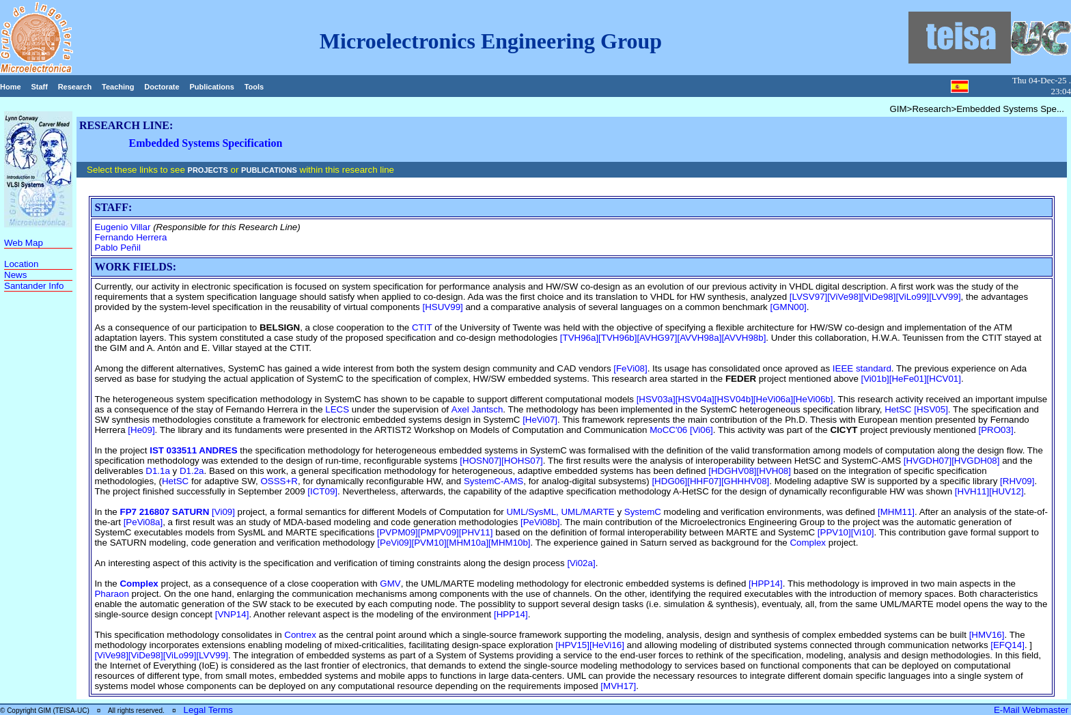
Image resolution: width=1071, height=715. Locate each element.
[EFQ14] (1007, 645)
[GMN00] (788, 307)
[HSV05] (931, 409)
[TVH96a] (579, 338)
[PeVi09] (394, 542)
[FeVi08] (630, 368)
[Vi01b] (875, 379)
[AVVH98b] (743, 338)
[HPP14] (766, 583)
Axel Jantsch (477, 409)
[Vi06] (700, 430)
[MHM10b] (509, 542)
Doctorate (161, 87)
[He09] (141, 430)
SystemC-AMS (493, 481)
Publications (211, 87)
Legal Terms (208, 710)
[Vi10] (862, 532)
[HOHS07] (522, 460)
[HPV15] (572, 645)
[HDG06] (669, 481)
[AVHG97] (657, 338)
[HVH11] (972, 491)
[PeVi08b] (540, 522)
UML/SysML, (533, 512)
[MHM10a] (467, 542)
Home (10, 87)
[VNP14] (232, 614)
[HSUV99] (442, 307)
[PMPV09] (438, 532)
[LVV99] (944, 297)
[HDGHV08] (732, 471)
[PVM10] (428, 542)
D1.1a (157, 471)
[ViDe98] (878, 297)
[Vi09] (223, 512)
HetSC (898, 409)
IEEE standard (862, 368)
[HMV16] (987, 635)
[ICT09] (322, 491)
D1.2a (192, 471)
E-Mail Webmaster (1032, 710)
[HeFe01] (908, 379)
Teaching (118, 87)
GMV (390, 583)
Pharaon (111, 594)
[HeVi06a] (773, 399)
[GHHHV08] (745, 481)
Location (21, 264)
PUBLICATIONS (269, 170)
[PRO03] (996, 430)
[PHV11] (476, 532)
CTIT (422, 327)
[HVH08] (774, 471)
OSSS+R (278, 481)
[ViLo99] (912, 297)
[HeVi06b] (813, 399)
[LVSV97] (808, 297)
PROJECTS (208, 170)
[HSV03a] (656, 399)
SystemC (642, 512)
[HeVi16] (606, 645)
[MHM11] (896, 512)
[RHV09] (1017, 481)
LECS (337, 409)
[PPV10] (834, 532)
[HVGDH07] (927, 460)
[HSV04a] (695, 399)
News (15, 275)
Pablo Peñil (117, 247)
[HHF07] (704, 481)
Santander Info (34, 286)
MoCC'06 (668, 430)
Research (75, 87)
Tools (254, 87)
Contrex (300, 635)
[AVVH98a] (699, 338)
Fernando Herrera (130, 237)
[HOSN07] (480, 460)
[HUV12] (1006, 491)
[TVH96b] (617, 338)
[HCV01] (944, 379)
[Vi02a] (581, 563)
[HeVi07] (540, 420)
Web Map (23, 243)
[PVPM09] (397, 532)
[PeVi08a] (143, 522)
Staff (39, 87)
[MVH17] (618, 686)
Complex (808, 542)
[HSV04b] (733, 399)
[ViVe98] (844, 297)
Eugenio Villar (122, 227)
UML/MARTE (587, 512)
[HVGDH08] (975, 460)
